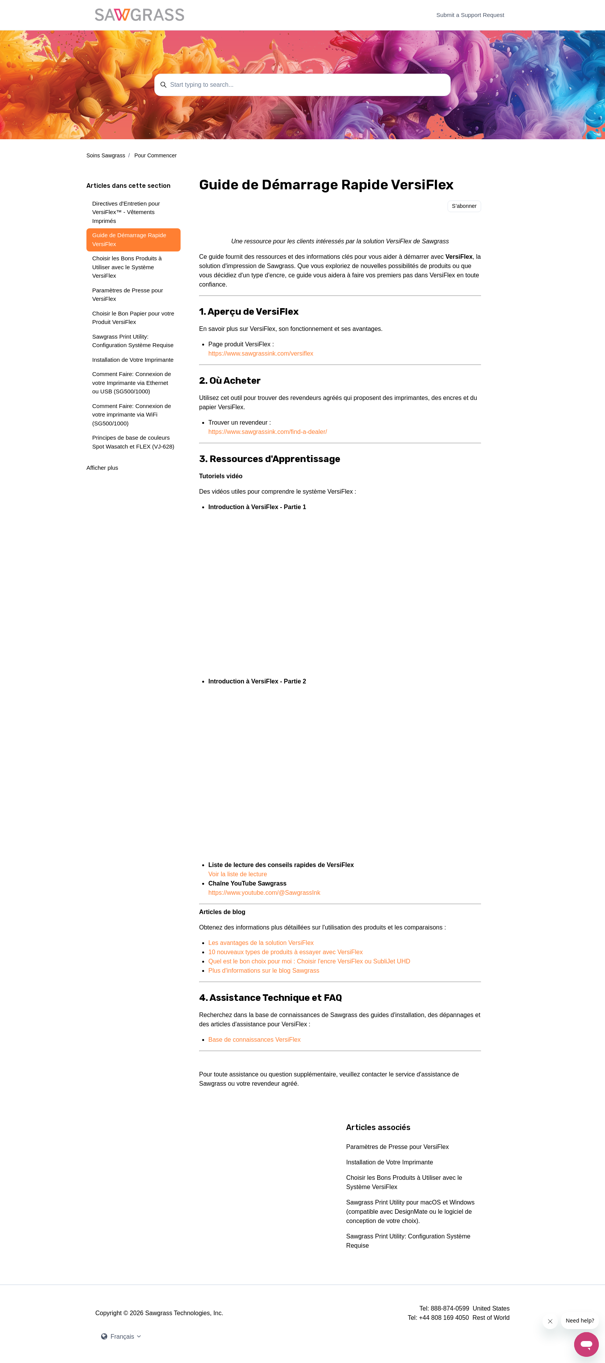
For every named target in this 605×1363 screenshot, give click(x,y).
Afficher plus (102, 467)
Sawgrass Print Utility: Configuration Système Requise (408, 1241)
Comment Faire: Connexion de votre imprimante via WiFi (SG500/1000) (131, 415)
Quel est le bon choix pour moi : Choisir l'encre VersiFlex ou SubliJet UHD (309, 961)
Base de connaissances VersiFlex (254, 1039)
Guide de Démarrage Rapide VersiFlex (129, 239)
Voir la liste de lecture (237, 874)
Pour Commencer (155, 155)
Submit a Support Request (470, 15)
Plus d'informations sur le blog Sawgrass (263, 970)
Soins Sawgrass (105, 155)
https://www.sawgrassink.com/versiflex (260, 353)
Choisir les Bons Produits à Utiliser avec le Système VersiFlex (404, 1182)
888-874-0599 (450, 1308)
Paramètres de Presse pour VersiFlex (397, 1147)
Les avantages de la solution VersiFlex (261, 943)
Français (121, 1336)
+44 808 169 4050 (444, 1317)
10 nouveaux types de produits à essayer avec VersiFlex (285, 952)
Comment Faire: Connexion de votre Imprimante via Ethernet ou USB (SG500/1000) (131, 383)
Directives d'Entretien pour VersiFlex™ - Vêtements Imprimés (126, 212)
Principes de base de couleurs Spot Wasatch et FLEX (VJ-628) (133, 442)
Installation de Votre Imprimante (389, 1162)
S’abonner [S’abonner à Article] (464, 206)
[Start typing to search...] (302, 85)
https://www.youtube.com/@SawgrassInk (264, 892)
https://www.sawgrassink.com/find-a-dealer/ (267, 431)
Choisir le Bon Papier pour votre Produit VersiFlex (133, 318)
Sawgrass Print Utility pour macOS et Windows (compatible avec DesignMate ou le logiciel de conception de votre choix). (410, 1211)
